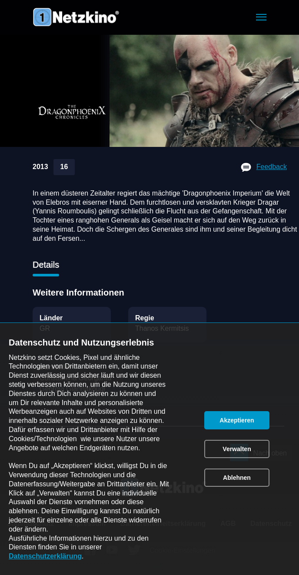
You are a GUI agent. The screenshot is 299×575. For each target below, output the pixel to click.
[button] (261, 17)
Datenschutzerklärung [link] (45, 556)
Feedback (271, 166)
